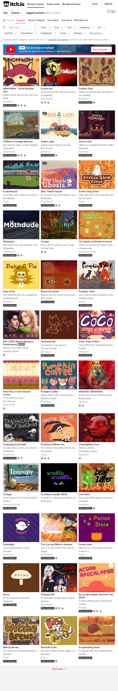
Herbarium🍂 (48, 341)
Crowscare (47, 88)
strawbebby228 (10, 298)
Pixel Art (8, 33)
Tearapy (7, 494)
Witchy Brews (11, 647)
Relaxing (78, 33)
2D (99, 27)
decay (6, 594)
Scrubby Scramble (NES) (54, 494)
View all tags (95, 33)
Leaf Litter (84, 494)
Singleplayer (46, 33)
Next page (57, 668)
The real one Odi (49, 348)
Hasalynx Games (11, 351)
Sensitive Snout (86, 298)
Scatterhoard (10, 191)
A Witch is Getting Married (17, 141)
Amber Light (47, 141)
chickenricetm (85, 248)
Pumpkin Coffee (50, 391)
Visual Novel (27, 33)
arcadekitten (47, 95)
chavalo (82, 348)
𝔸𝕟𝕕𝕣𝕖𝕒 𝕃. (84, 551)
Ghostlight (8, 544)
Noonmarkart (85, 398)
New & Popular (36, 20)
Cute (69, 27)
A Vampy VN (47, 594)
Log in (95, 3)
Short (43, 27)
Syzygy (44, 551)
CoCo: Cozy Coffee (89, 341)
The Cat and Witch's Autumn (56, 544)
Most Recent (81, 20)
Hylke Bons (46, 501)
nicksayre (7, 551)
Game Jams (53, 3)
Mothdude (9, 241)
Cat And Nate (47, 248)
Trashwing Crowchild (14, 444)
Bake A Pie (9, 291)
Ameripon (45, 654)
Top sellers (53, 20)
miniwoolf (7, 601)
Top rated (66, 20)
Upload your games (58, 39)
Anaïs (5, 98)
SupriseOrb (46, 451)
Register (108, 3)
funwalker (83, 501)
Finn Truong (46, 148)
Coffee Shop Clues (89, 191)
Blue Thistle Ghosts (51, 191)
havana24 (83, 148)
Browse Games (35, 3)
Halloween (85, 27)
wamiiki (82, 654)
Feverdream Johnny (88, 451)
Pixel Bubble (9, 198)
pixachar (45, 601)
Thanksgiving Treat (89, 444)
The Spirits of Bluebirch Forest (95, 241)
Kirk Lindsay (46, 298)
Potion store (85, 544)
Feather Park (86, 88)
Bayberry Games (48, 398)
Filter (111, 11)
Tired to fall (85, 141)
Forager (45, 241)
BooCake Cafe (49, 647)
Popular (20, 20)
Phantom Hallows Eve (53, 444)
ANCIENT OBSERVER (91, 391)
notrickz (82, 604)
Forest (63, 33)
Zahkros (7, 501)
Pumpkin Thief (87, 291)
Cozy (56, 27)
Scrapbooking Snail (89, 647)
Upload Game (72, 3)
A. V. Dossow (9, 401)
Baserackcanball (50, 291)
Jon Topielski (84, 95)
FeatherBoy (8, 148)
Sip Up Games (85, 198)
